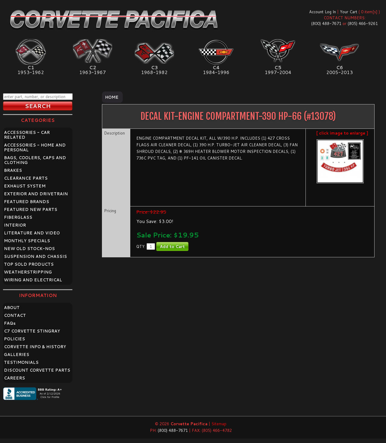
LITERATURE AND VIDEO (32, 233)
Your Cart (348, 11)
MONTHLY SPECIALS (27, 240)
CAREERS (14, 378)
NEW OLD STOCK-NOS (29, 248)
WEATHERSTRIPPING (28, 272)
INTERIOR (15, 225)
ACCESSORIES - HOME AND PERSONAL (35, 147)
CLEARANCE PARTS (26, 178)
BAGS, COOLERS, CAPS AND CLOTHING (35, 160)
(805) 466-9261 (363, 23)
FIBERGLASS (18, 217)
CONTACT (15, 315)
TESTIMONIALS (21, 362)
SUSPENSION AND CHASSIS (35, 256)
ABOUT (12, 307)
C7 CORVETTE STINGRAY (32, 331)
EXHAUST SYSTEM (25, 186)
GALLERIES (16, 354)
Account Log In (322, 11)
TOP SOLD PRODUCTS (29, 264)
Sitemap (218, 423)
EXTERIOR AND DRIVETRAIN (36, 194)
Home (112, 97)
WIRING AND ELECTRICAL (33, 280)
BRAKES (13, 170)
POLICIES (14, 339)
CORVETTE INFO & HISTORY (35, 346)
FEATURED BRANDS (26, 201)
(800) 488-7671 (326, 23)
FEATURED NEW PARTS (30, 209)
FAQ (10, 323)
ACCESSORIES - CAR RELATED (27, 135)
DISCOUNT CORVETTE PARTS (37, 370)
